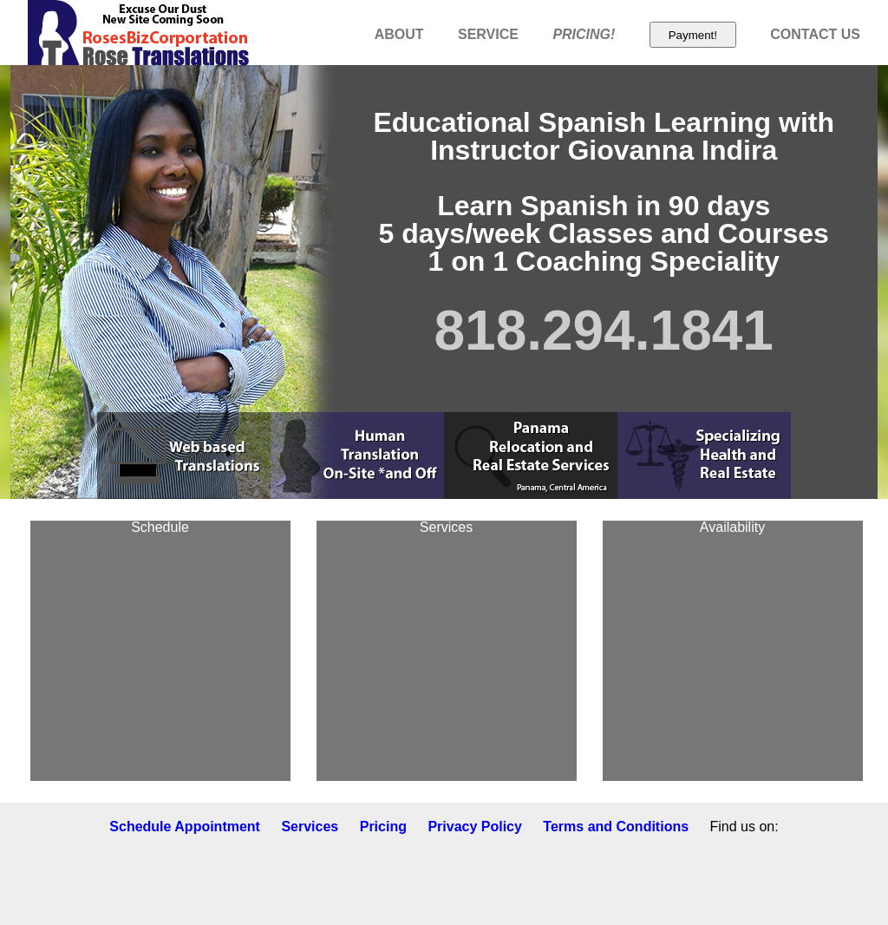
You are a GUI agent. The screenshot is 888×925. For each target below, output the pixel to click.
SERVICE (488, 34)
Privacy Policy (475, 826)
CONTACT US (815, 34)
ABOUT (399, 34)
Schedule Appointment (184, 826)
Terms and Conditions (616, 826)
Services (309, 826)
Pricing (383, 826)
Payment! (693, 35)
